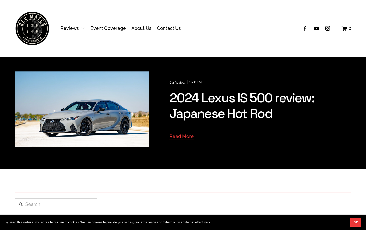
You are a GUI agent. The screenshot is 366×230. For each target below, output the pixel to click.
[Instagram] (328, 28)
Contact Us (169, 28)
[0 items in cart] (346, 28)
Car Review (177, 82)
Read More (181, 136)
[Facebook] (305, 28)
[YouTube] (316, 28)
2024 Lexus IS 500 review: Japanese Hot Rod (241, 105)
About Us (141, 28)
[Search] (56, 204)
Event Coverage (108, 28)
